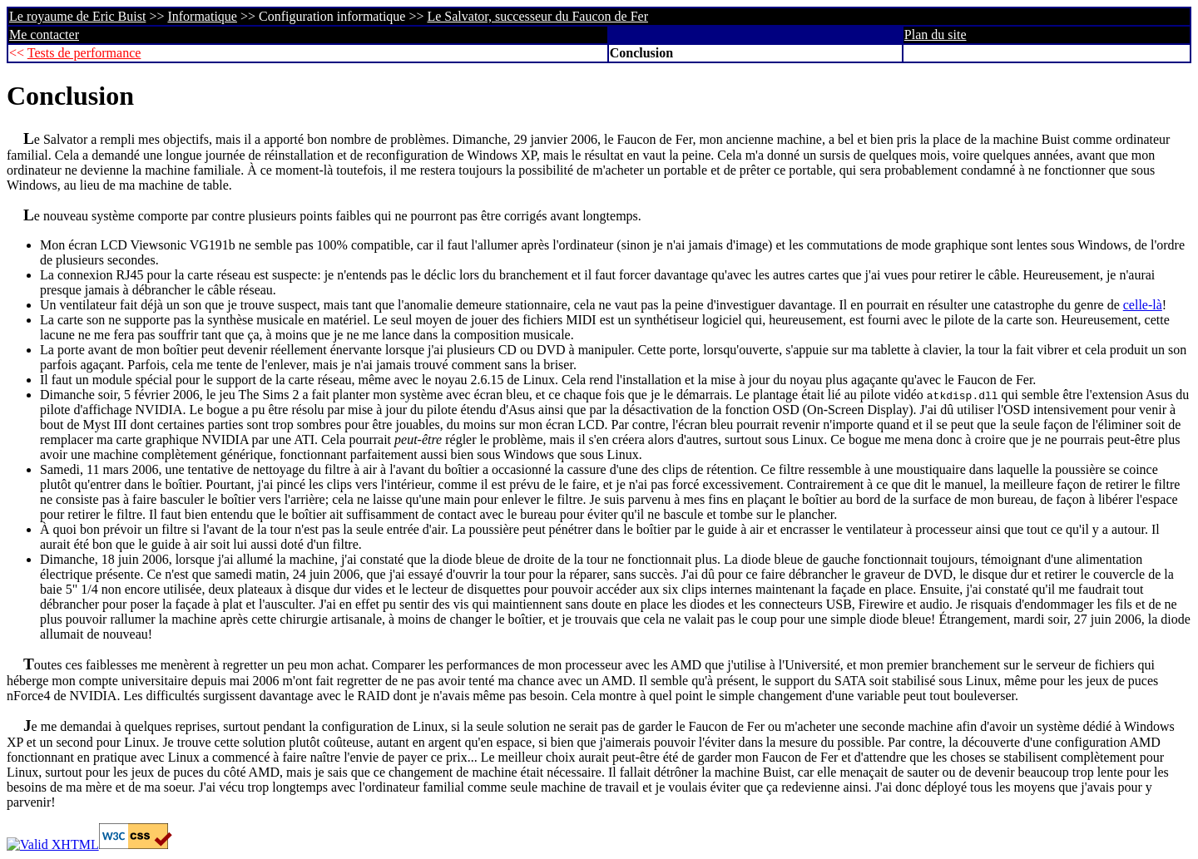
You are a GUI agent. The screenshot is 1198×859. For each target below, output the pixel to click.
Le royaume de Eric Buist (77, 16)
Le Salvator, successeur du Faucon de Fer (537, 16)
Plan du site (935, 34)
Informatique (202, 16)
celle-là (1142, 305)
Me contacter (44, 34)
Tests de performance (84, 53)
